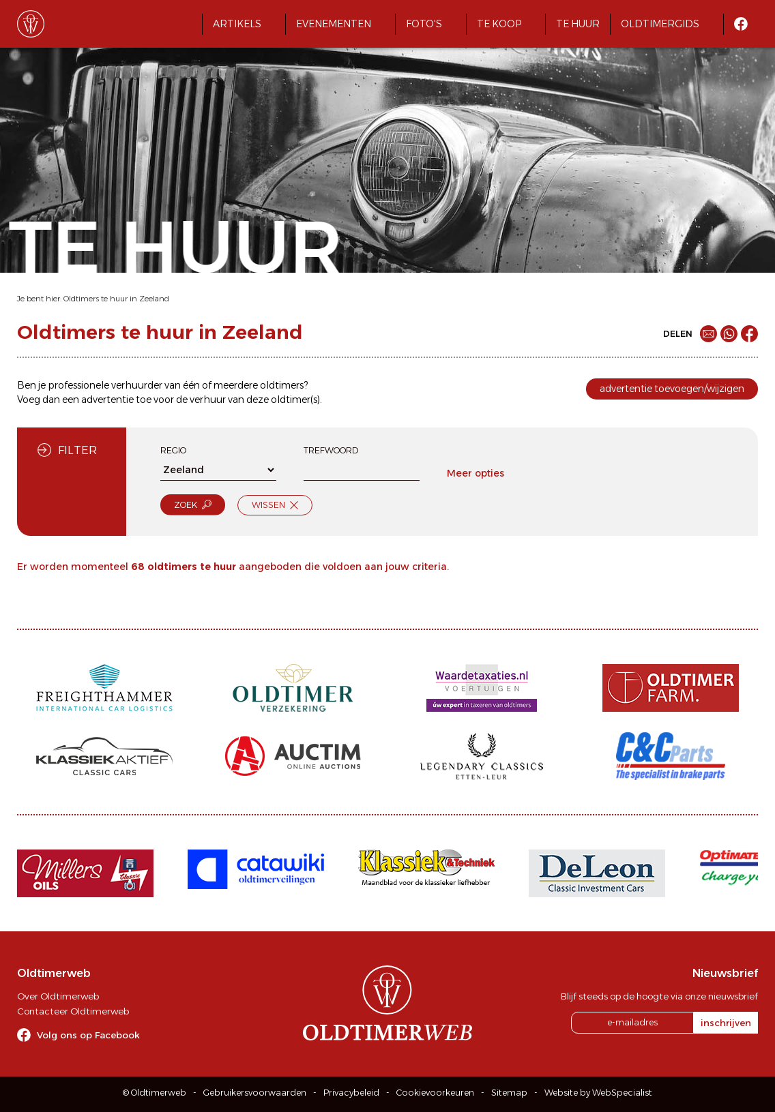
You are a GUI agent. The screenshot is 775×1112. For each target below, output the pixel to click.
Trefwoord (331, 450)
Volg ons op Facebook (88, 1035)
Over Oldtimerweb (58, 996)
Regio (173, 450)
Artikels (237, 24)
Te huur (578, 24)
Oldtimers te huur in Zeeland (116, 298)
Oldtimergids (660, 24)
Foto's (424, 24)
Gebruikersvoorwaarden (254, 1092)
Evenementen (333, 24)
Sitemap (509, 1092)
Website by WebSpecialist (598, 1092)
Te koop (499, 24)
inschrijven (726, 1022)
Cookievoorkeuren (435, 1092)
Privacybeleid (351, 1092)
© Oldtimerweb (154, 1092)
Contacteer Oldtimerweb (73, 1011)
